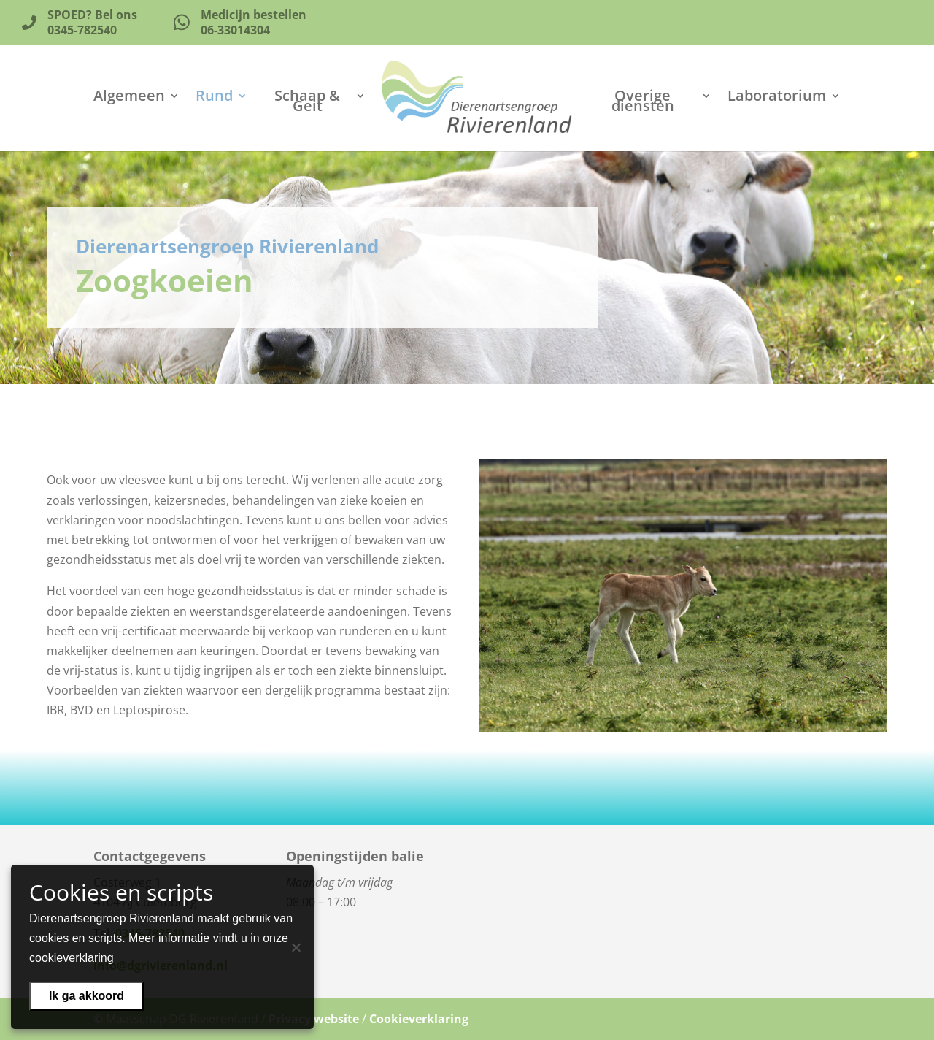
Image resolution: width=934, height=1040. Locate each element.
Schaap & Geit (307, 103)
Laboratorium (776, 98)
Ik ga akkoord (86, 996)
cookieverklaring (71, 958)
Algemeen (129, 98)
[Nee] (295, 947)
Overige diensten (642, 103)
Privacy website (314, 1019)
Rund (214, 98)
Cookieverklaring (418, 1019)
